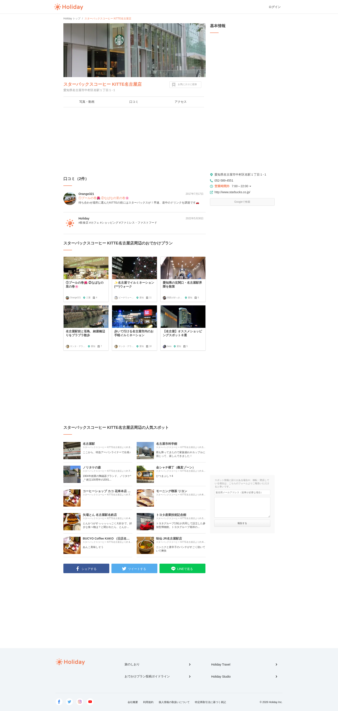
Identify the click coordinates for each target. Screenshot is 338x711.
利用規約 (148, 702)
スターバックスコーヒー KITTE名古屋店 (102, 84)
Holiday (68, 6)
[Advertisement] (134, 142)
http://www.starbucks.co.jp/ (232, 192)
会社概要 (133, 702)
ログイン (275, 7)
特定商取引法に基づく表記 (210, 702)
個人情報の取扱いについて (174, 702)
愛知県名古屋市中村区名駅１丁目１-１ (240, 174)
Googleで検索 (242, 201)
